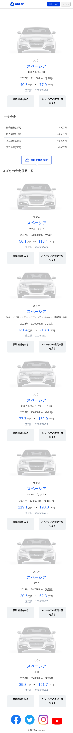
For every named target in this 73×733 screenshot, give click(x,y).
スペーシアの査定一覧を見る (52, 101)
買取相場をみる (20, 99)
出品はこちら (54, 4)
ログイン (65, 4)
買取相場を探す (36, 160)
